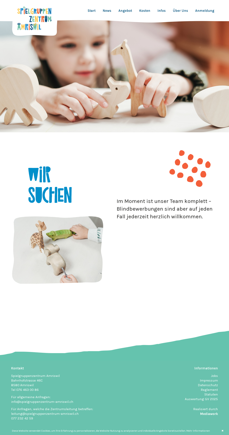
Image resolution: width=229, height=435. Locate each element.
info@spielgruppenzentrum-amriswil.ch (42, 402)
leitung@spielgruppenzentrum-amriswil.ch (45, 414)
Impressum (209, 380)
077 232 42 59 (22, 418)
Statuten (211, 394)
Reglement (209, 390)
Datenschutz (208, 385)
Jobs (214, 376)
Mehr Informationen (198, 430)
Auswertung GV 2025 (201, 399)
